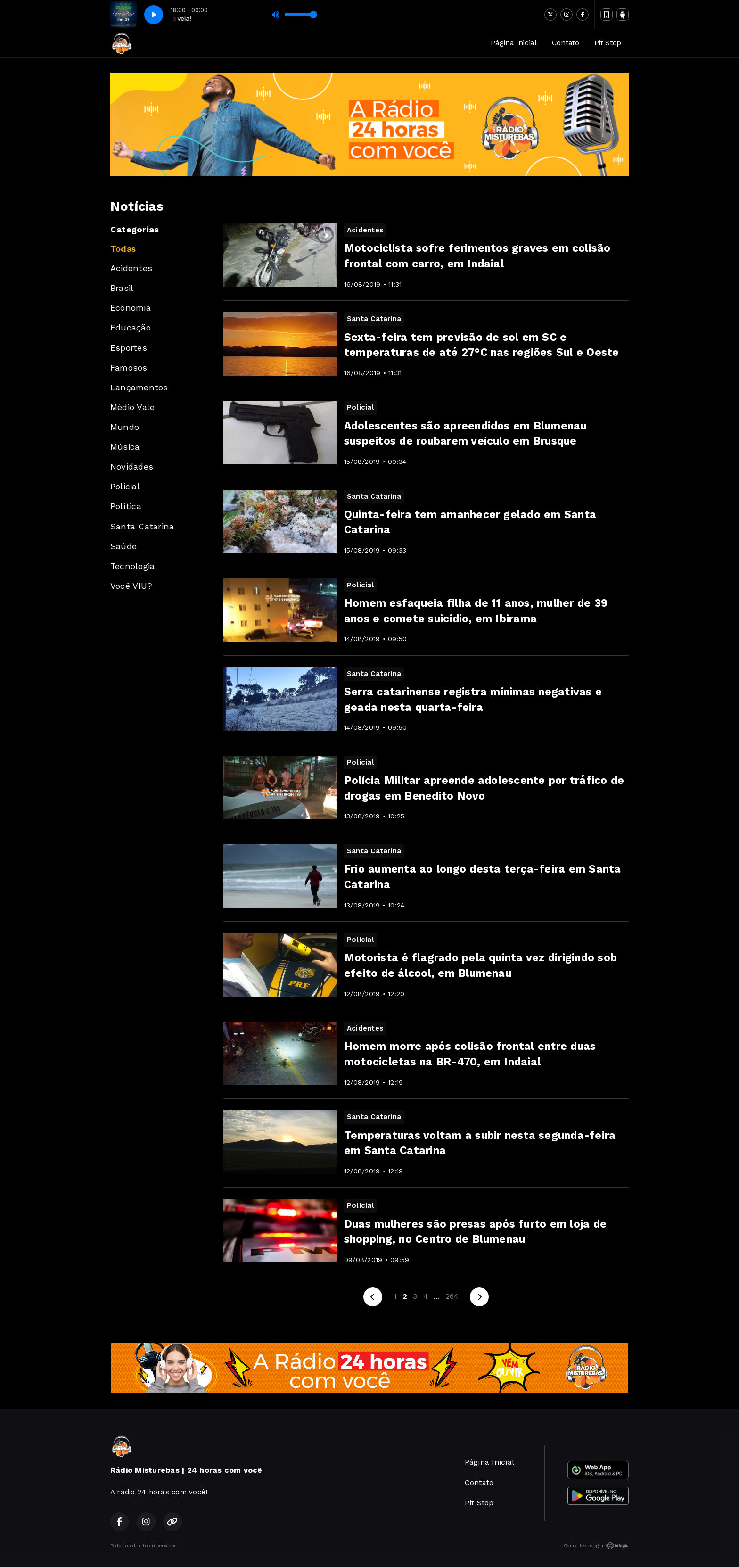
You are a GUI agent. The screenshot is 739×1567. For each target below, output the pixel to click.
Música (125, 447)
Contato (565, 42)
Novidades (131, 466)
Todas (123, 249)
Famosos (129, 367)
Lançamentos (139, 387)
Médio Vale (132, 407)
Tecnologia (132, 566)
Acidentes (131, 268)
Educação (130, 327)
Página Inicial (514, 42)
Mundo (124, 427)
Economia (130, 308)
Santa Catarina (142, 526)
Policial (125, 486)
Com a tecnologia (596, 1545)
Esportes (128, 348)
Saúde (123, 546)
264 (452, 1296)
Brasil (121, 288)
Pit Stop (607, 42)
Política (125, 506)
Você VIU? (131, 586)
